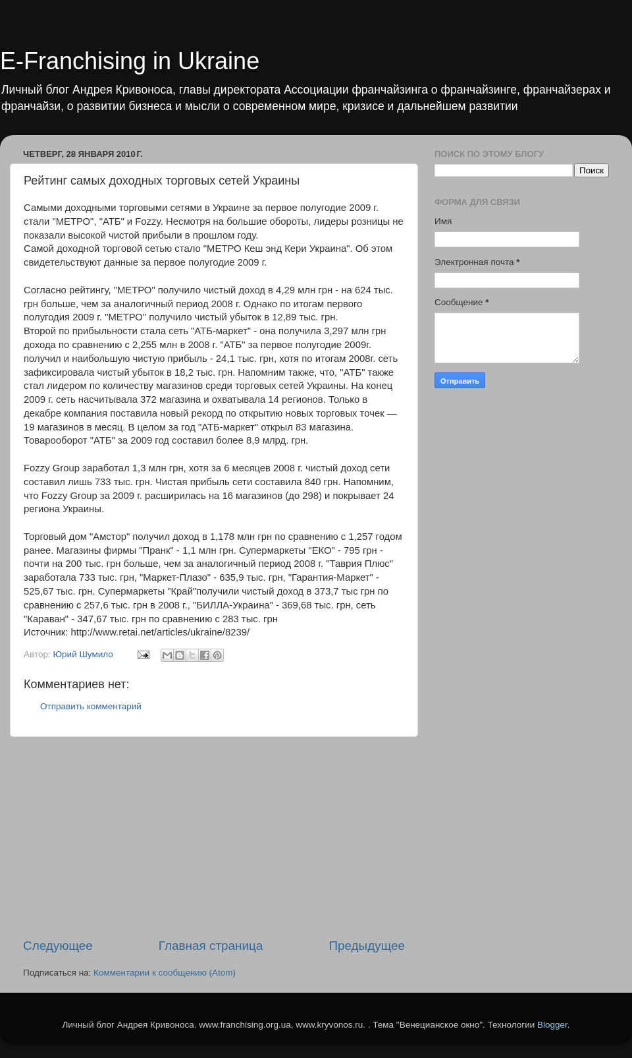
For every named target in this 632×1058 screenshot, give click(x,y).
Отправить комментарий (91, 706)
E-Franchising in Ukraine (129, 60)
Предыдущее (367, 946)
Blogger (552, 1025)
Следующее (58, 946)
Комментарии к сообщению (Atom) (164, 973)
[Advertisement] (214, 837)
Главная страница (211, 946)
